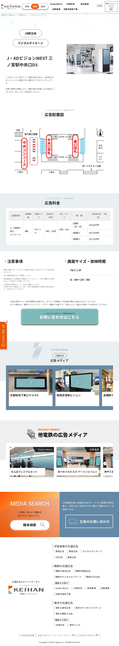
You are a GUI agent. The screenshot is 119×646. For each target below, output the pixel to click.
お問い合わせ (43, 635)
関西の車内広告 (63, 570)
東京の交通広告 (63, 603)
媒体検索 (29, 524)
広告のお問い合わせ (95, 521)
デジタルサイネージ (38, 15)
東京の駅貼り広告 (64, 613)
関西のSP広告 (93, 576)
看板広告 (71, 557)
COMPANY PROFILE (86, 635)
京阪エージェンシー (111, 6)
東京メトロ (75, 624)
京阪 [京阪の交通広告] (27, 6)
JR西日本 (70, 3)
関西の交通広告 (8, 15)
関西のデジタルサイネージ (68, 576)
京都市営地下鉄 (70, 9)
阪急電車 (85, 3)
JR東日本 (60, 624)
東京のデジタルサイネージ (88, 607)
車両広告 (60, 551)
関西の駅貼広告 (83, 570)
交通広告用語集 (27, 635)
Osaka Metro (56, 3)
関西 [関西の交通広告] (35, 6)
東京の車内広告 (63, 607)
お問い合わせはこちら (60, 316)
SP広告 (59, 557)
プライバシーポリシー (62, 635)
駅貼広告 (73, 551)
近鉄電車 (56, 9)
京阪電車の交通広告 (66, 546)
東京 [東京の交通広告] (43, 6)
